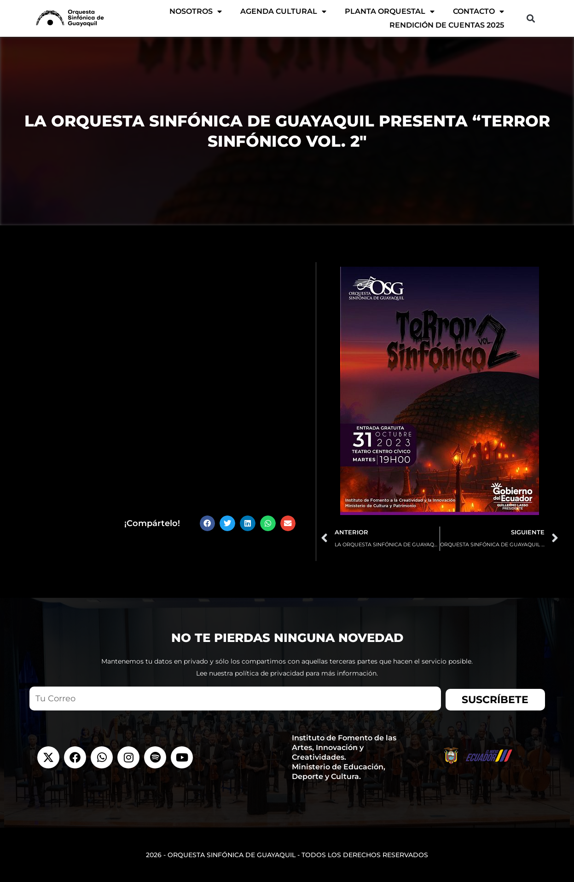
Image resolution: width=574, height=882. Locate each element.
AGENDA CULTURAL (283, 11)
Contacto (478, 11)
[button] (530, 18)
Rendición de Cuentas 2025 (446, 25)
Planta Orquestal (390, 11)
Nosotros (195, 11)
